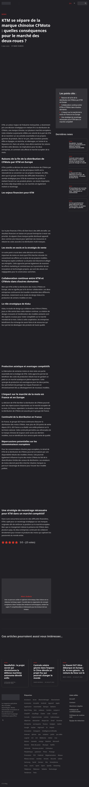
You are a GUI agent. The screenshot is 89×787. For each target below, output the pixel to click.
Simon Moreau (38, 682)
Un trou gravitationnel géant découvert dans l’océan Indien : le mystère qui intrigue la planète (77, 205)
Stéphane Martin (9, 682)
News (4, 14)
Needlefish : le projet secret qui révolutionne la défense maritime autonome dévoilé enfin (77, 145)
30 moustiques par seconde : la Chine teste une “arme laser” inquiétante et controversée (77, 190)
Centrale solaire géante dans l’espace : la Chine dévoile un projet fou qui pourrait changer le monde (77, 160)
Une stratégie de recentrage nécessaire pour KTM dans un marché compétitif (70, 119)
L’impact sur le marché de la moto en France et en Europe (71, 113)
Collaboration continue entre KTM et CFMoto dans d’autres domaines (71, 107)
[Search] (85, 3)
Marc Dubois (19, 46)
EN (70, 3)
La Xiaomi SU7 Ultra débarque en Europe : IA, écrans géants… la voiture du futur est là (77, 175)
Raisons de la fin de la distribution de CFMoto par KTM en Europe (71, 100)
